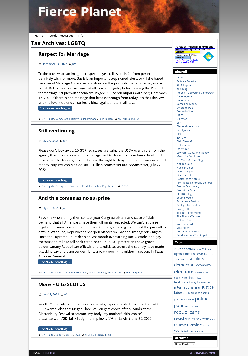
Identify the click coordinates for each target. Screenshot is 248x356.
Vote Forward (185, 224)
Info (80, 36)
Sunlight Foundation (189, 205)
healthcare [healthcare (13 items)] (181, 282)
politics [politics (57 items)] (203, 298)
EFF (179, 122)
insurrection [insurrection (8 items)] (204, 282)
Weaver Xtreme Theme (204, 352)
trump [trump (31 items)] (180, 325)
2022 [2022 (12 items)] (177, 249)
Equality (74, 118)
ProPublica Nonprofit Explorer (194, 182)
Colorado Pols (185, 107)
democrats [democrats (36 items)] (184, 265)
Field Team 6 (184, 141)
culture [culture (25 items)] (199, 258)
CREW (180, 115)
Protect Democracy (188, 186)
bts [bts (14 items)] (204, 249)
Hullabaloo (183, 145)
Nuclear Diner (185, 167)
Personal (92, 118)
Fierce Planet (48, 352)
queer (138, 272)
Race (111, 118)
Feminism (81, 272)
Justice (69, 334)
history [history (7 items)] (192, 282)
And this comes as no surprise (74, 198)
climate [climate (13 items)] (187, 254)
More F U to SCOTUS (61, 284)
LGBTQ (135, 118)
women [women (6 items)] (200, 330)
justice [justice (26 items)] (208, 287)
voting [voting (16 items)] (178, 330)
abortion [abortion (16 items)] (188, 249)
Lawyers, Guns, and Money (193, 152)
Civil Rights (47, 118)
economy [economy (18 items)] (203, 265)
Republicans (109, 186)
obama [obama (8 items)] (205, 292)
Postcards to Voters (188, 178)
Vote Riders (183, 227)
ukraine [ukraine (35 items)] (194, 325)
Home (39, 36)
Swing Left (183, 209)
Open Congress (186, 171)
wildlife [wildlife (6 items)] (193, 330)
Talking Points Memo (189, 212)
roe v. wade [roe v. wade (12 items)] (202, 319)
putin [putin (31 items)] (179, 305)
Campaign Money (187, 103)
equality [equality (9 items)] (179, 277)
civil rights (124, 118)
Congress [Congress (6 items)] (208, 254)
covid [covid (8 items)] (189, 259)
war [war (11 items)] (186, 330)
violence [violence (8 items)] (207, 325)
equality (89, 334)
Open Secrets (184, 175)
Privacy (102, 272)
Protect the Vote (186, 190)
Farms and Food (78, 186)
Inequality (95, 186)
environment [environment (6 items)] (201, 272)
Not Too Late (184, 164)
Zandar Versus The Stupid (192, 235)
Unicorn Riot (184, 220)
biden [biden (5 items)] (198, 249)
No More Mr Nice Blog (190, 160)
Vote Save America (188, 231)
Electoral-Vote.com (188, 126)
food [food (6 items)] (199, 277)
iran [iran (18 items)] (198, 287)
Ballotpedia (183, 100)
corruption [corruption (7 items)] (179, 259)
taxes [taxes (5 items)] (212, 319)
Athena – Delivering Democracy (195, 92)
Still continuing (56, 130)
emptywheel (184, 130)
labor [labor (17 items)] (178, 292)
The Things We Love (188, 216)
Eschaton (182, 137)
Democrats (61, 118)
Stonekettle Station (188, 201)
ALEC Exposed (185, 85)
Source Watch (185, 197)
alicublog (182, 89)
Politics (103, 118)
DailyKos (182, 118)
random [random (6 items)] (194, 306)
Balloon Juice (184, 96)
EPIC (179, 134)
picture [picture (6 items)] (191, 299)
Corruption (61, 186)
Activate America (186, 81)
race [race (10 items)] (187, 306)
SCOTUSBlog (184, 194)
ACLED (180, 77)
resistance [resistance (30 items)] (184, 318)
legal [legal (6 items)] (185, 292)
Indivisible (183, 149)
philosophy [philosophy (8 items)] (180, 299)
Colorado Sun (185, 111)
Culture (59, 272)
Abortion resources (60, 36)
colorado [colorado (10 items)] (198, 254)
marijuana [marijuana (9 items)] (194, 292)
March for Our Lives (188, 156)
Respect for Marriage (63, 54)
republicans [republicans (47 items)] (187, 312)
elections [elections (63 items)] (184, 271)
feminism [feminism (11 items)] (190, 277)
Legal (83, 118)
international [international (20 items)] (184, 287)
